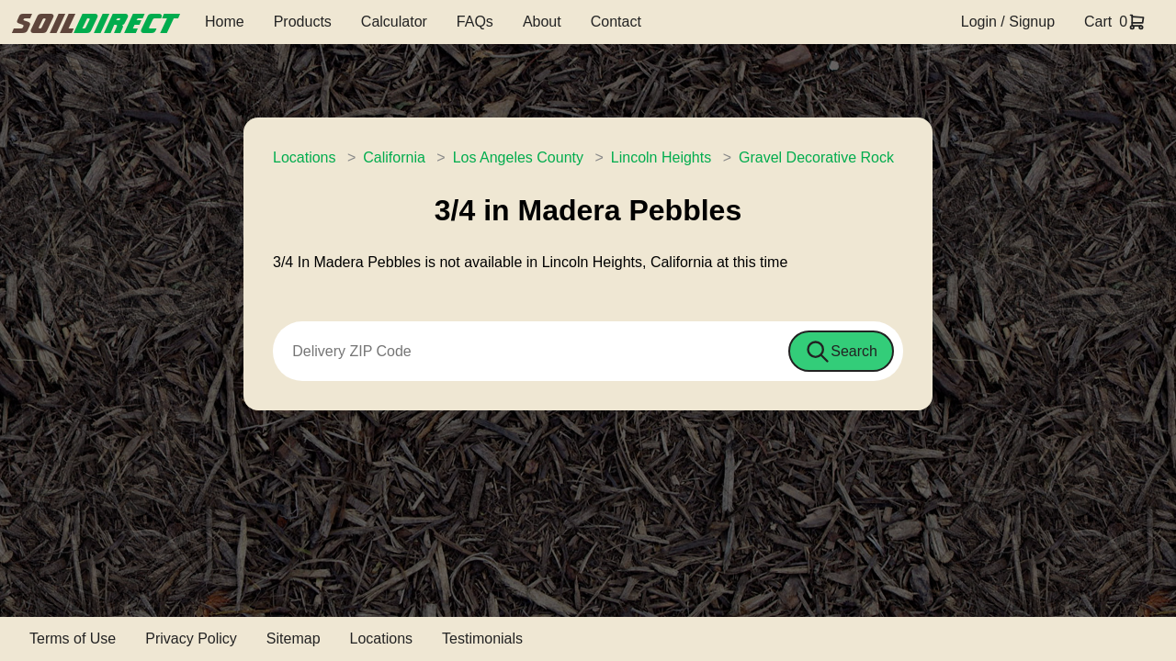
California (394, 157)
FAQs (475, 21)
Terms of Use (72, 638)
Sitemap (293, 638)
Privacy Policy (191, 638)
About (542, 21)
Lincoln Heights (661, 157)
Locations (304, 157)
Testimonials (482, 638)
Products (303, 21)
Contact (616, 21)
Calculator (394, 21)
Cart (1098, 21)
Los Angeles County (518, 157)
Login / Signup (1008, 21)
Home (224, 21)
